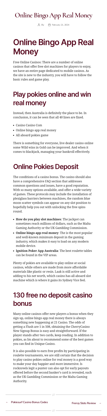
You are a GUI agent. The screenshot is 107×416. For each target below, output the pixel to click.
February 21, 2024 (60, 24)
